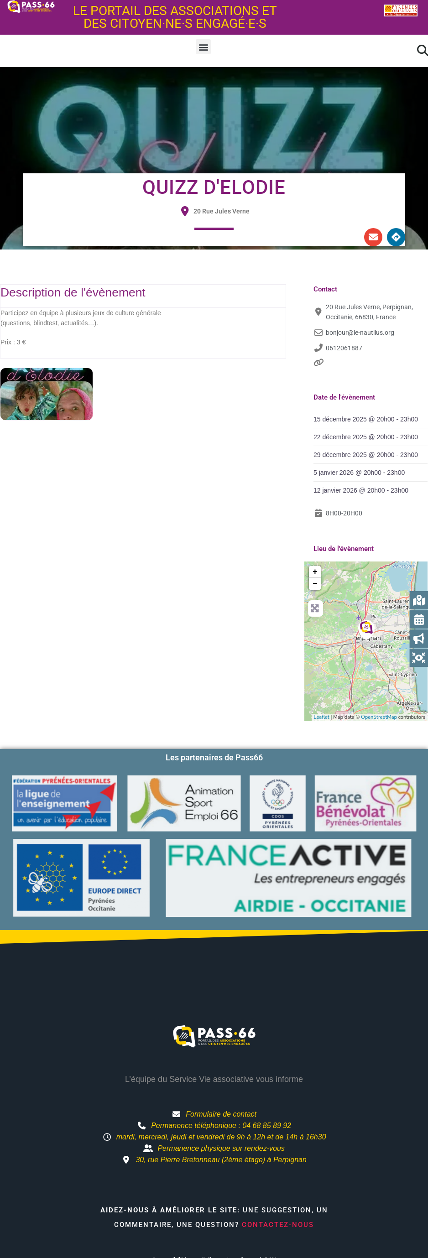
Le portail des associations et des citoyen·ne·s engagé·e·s (175, 17)
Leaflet (321, 717)
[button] (203, 46)
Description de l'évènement (73, 292)
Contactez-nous (278, 1225)
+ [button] (315, 572)
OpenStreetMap (379, 717)
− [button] (315, 583)
